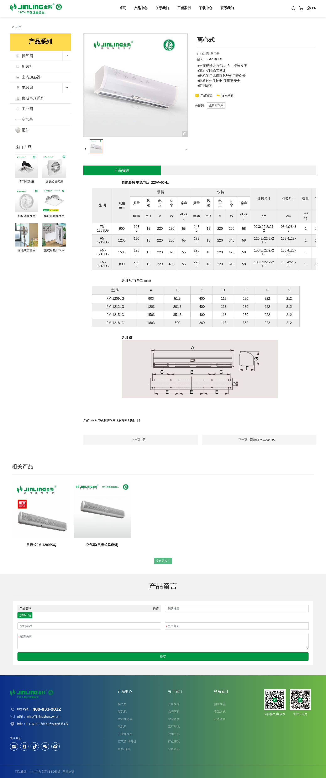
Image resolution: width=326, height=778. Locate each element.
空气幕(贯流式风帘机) (102, 545)
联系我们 (227, 8)
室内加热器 (125, 719)
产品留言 (206, 95)
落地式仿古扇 (26, 250)
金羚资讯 (174, 749)
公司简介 (174, 704)
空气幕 (214, 53)
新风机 (122, 711)
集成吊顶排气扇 (54, 250)
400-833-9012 (47, 709)
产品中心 (140, 8)
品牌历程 (174, 711)
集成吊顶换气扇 (54, 216)
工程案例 (184, 8)
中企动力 (35, 771)
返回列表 (227, 95)
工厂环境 (174, 726)
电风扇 (122, 726)
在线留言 (220, 719)
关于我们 (162, 8)
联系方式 (220, 711)
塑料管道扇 (26, 181)
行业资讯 (174, 741)
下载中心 (205, 8)
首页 (122, 8)
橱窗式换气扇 (54, 181)
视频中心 (174, 734)
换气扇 (122, 704)
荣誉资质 (174, 719)
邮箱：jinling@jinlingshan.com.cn (38, 716)
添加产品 (25, 615)
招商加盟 (220, 704)
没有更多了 (163, 560)
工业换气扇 (125, 734)
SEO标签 (55, 771)
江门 (45, 771)
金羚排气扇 (216, 105)
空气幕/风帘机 (127, 741)
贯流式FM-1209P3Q (262, 439)
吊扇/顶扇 (124, 749)
